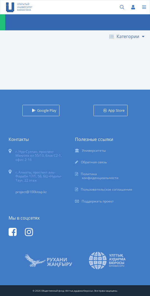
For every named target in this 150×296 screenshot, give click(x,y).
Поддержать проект (98, 201)
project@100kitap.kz (31, 192)
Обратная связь (94, 162)
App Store (116, 110)
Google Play (46, 110)
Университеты (94, 150)
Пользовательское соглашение (106, 189)
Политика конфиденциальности (99, 176)
